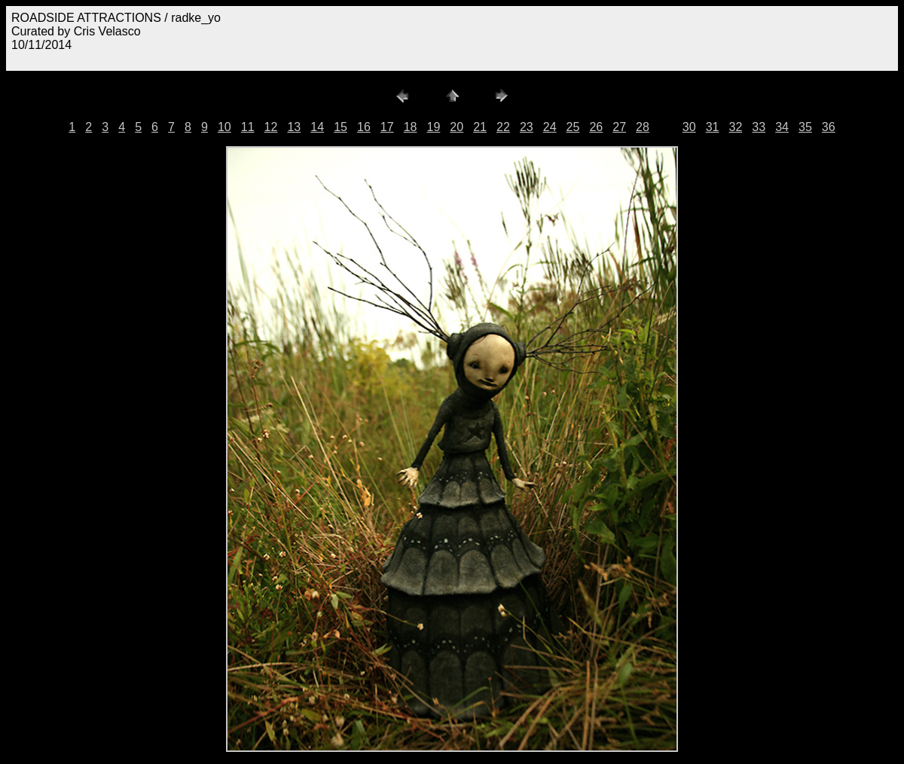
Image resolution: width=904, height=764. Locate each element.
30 (689, 127)
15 (340, 127)
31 (712, 127)
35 (805, 127)
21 (480, 127)
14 (317, 127)
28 (642, 127)
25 (573, 127)
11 (248, 127)
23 (526, 127)
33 (758, 127)
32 (735, 127)
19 (434, 127)
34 (782, 127)
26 (596, 127)
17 (387, 127)
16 (364, 127)
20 (456, 127)
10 (224, 127)
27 (619, 127)
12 (271, 127)
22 (503, 127)
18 (410, 127)
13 (294, 127)
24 (550, 127)
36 (828, 127)
